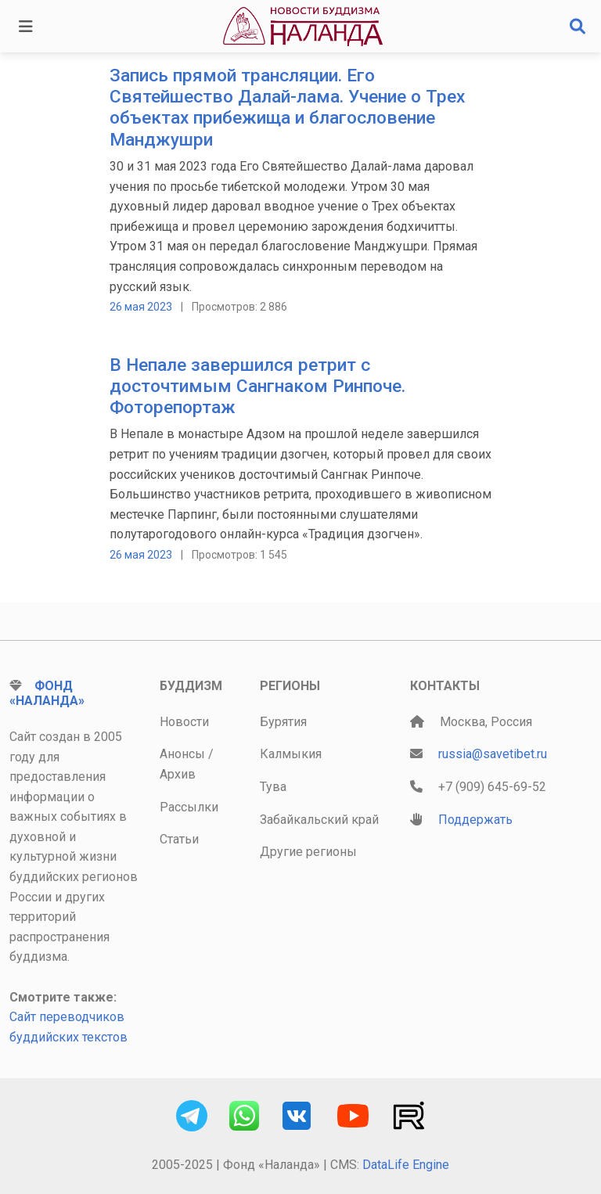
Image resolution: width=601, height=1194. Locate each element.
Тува (273, 786)
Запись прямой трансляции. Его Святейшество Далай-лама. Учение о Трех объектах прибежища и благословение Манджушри (287, 107)
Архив (178, 774)
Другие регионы (308, 851)
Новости (184, 721)
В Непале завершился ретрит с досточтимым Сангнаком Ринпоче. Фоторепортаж (257, 386)
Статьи (179, 839)
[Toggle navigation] (25, 27)
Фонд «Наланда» (47, 693)
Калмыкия (291, 753)
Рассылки (189, 807)
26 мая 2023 (141, 306)
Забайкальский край (319, 819)
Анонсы (182, 753)
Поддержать (475, 819)
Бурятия (283, 721)
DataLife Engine (405, 1164)
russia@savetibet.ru (492, 753)
